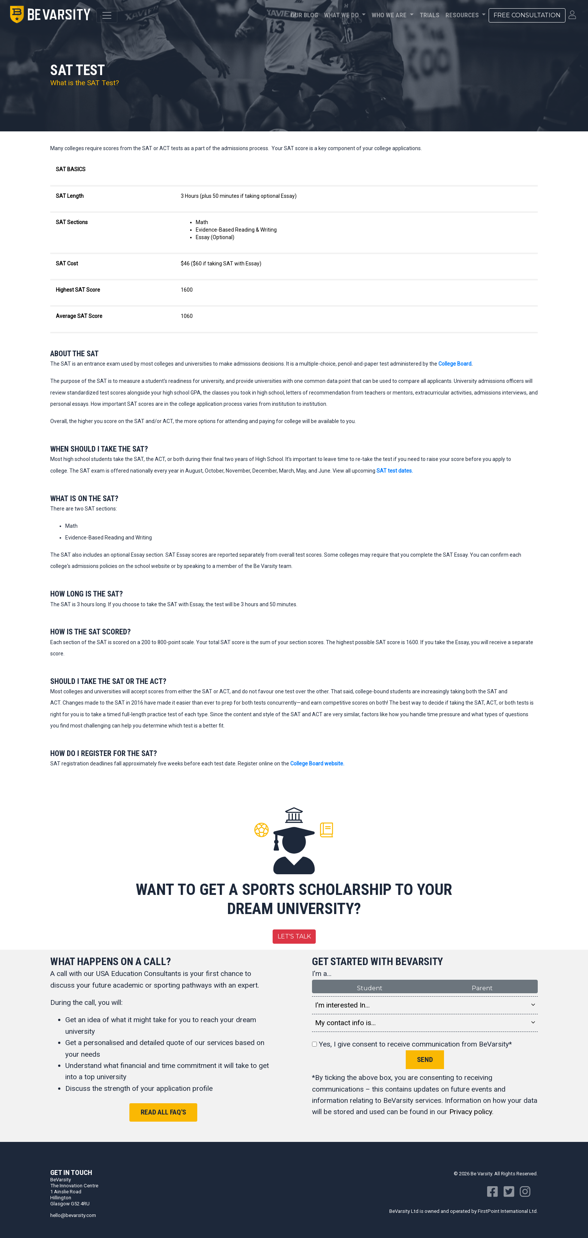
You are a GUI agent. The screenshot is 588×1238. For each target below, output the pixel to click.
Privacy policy (470, 1111)
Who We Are (390, 15)
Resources (463, 15)
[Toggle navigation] (106, 15)
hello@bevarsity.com (73, 1215)
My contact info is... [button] (425, 1023)
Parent (482, 988)
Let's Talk (294, 936)
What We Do (342, 15)
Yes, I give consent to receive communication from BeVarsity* (412, 1044)
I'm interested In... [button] (425, 1005)
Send (425, 1059)
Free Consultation (527, 15)
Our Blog (304, 15)
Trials (430, 15)
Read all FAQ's (163, 1112)
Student (369, 988)
